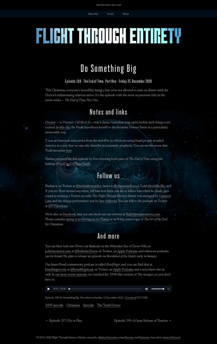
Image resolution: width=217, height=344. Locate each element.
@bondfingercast (82, 269)
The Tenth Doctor (109, 305)
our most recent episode (71, 274)
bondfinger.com (55, 269)
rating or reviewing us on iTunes (87, 219)
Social (110, 14)
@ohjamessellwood (126, 186)
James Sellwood (171, 337)
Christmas (73, 305)
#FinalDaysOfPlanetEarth (73, 164)
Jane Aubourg (108, 201)
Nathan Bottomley (108, 337)
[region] (108, 289)
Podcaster (144, 337)
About (125, 14)
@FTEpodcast (58, 206)
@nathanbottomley (88, 186)
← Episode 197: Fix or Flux (63, 321)
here (69, 150)
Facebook (69, 214)
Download (130, 298)
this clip (65, 127)
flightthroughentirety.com (143, 214)
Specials (88, 305)
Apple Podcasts (127, 251)
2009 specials (54, 305)
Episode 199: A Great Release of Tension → (143, 321)
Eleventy (129, 337)
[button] (48, 289)
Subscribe (93, 14)
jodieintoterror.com (57, 251)
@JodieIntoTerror (86, 251)
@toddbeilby (156, 186)
